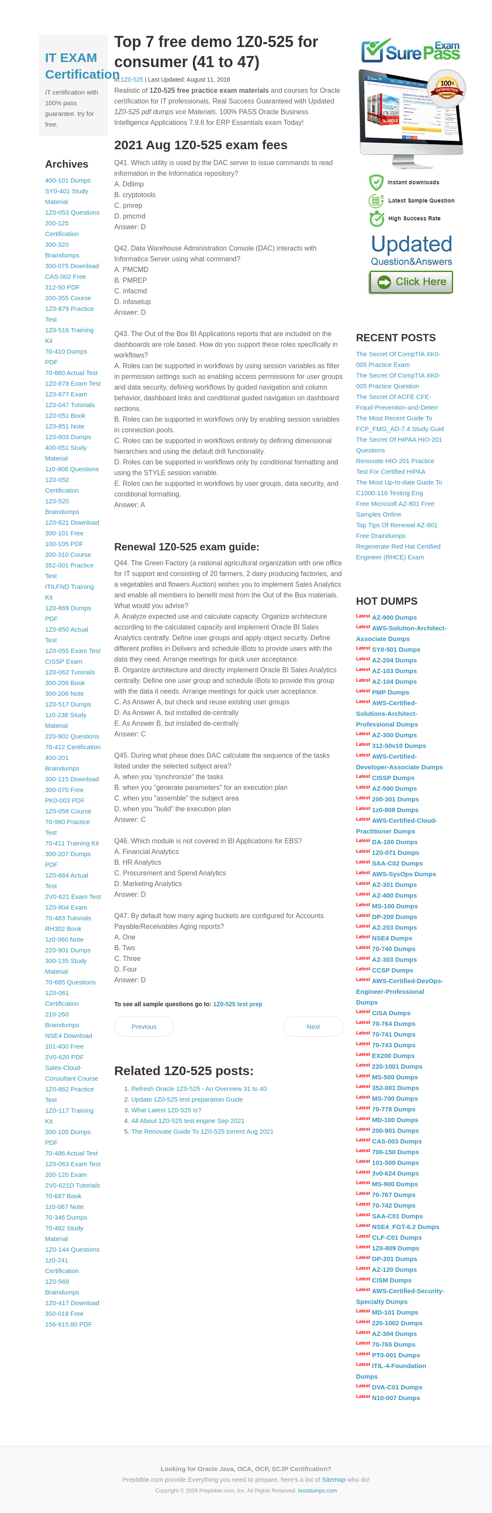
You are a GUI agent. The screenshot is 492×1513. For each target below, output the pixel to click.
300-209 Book (65, 682)
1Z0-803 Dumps (68, 436)
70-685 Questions (70, 982)
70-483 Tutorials (68, 918)
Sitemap (333, 1479)
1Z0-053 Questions (72, 212)
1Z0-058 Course (68, 811)
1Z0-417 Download (72, 1302)
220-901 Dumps (68, 950)
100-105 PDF (64, 543)
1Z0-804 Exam (66, 907)
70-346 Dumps (66, 1217)
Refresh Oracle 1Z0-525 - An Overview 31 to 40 (199, 1088)
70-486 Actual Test (71, 1153)
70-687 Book (63, 1196)
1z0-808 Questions (72, 469)
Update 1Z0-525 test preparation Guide (187, 1099)
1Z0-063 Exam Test (73, 1163)
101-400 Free (64, 1046)
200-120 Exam (66, 1174)
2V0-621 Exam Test (73, 896)
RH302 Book (63, 928)
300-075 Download (72, 265)
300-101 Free (64, 533)
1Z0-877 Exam (66, 394)
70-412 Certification (73, 747)
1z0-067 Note (64, 1206)
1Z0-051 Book (65, 415)
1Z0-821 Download (72, 522)
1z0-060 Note (64, 939)
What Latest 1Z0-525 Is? (166, 1110)
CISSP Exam (63, 661)
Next (313, 1026)
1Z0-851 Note (65, 426)
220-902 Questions (72, 736)
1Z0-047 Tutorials (70, 404)
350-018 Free (64, 1313)
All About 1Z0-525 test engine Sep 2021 (188, 1120)
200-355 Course (68, 297)
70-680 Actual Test (71, 372)
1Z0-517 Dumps (68, 704)
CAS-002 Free (65, 276)
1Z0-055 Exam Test (73, 650)
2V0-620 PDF (64, 1057)
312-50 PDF (62, 287)
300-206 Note (64, 693)
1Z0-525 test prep (237, 1004)
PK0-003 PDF (65, 800)
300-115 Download (72, 779)
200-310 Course (68, 554)
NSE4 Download (68, 1035)
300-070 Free (64, 789)
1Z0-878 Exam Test (73, 383)
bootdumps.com (317, 1490)
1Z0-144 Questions (72, 1249)
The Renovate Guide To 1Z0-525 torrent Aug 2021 (202, 1131)
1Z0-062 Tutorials (70, 672)
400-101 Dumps (68, 180)
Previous (144, 1026)
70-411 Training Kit (72, 843)
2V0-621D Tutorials (72, 1185)
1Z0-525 (132, 79)
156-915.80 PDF (68, 1324)
